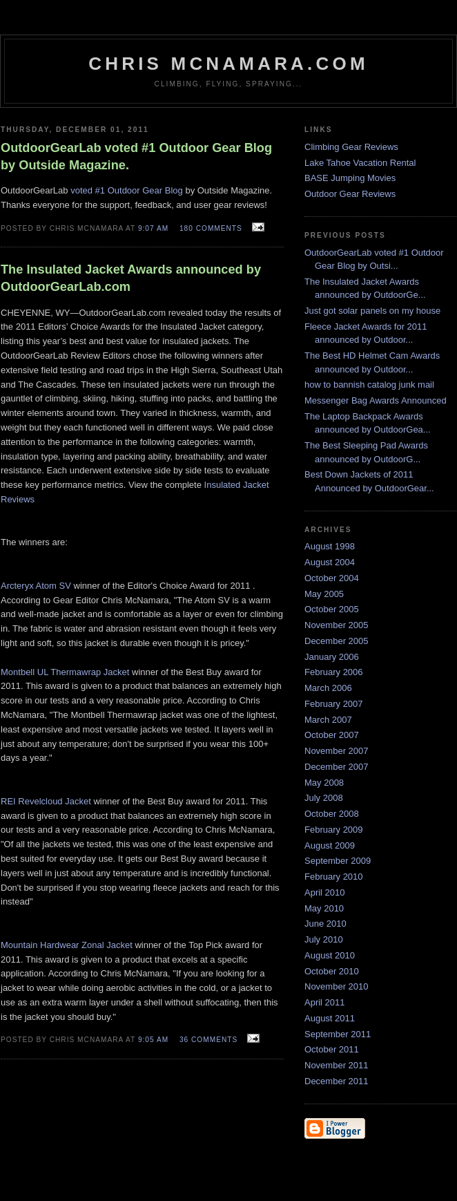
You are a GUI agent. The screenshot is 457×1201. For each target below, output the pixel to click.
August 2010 (329, 955)
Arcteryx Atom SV (36, 585)
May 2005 (324, 594)
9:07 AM (153, 228)
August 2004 (329, 562)
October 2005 (331, 609)
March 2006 (328, 688)
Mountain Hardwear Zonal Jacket (67, 945)
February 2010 (333, 876)
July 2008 (323, 798)
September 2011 (337, 1034)
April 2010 (324, 892)
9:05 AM (153, 1039)
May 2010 (324, 908)
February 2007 (333, 704)
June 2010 (325, 923)
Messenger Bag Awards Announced (375, 400)
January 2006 (331, 657)
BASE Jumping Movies (350, 178)
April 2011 (324, 1002)
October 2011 (331, 1049)
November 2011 (336, 1065)
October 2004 (331, 578)
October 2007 (331, 735)
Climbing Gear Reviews (351, 147)
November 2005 (336, 625)
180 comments (210, 228)
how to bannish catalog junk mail (369, 384)
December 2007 (336, 767)
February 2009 (333, 829)
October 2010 (331, 971)
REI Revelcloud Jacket (46, 801)
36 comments (208, 1039)
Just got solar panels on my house (372, 310)
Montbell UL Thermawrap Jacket (65, 672)
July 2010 (323, 939)
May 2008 (324, 782)
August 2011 (329, 1018)
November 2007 (336, 751)
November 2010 (336, 986)
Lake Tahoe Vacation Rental (360, 163)
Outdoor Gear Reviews (350, 194)
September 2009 (337, 860)
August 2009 (329, 845)
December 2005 (336, 641)
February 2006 (333, 672)
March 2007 (328, 720)
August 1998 (329, 546)
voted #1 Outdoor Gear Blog (126, 190)
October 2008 (331, 813)
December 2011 (336, 1081)
